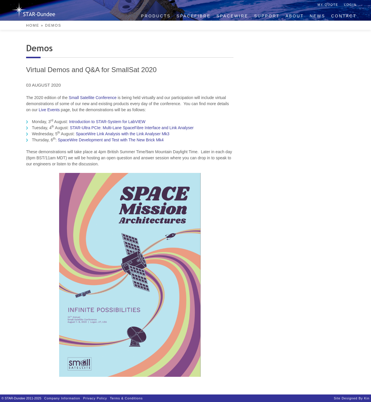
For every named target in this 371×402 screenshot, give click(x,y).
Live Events (49, 109)
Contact (344, 16)
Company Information (62, 398)
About (294, 16)
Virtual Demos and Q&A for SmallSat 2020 (91, 70)
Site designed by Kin (352, 398)
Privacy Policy (95, 398)
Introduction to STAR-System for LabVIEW (107, 121)
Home (32, 25)
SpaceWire (232, 16)
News (317, 16)
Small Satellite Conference (93, 97)
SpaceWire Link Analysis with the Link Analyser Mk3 (122, 133)
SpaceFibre (194, 16)
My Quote (328, 4)
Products (156, 16)
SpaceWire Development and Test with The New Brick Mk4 (110, 140)
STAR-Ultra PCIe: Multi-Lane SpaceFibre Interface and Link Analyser (132, 127)
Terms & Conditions (126, 398)
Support (267, 16)
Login (350, 4)
